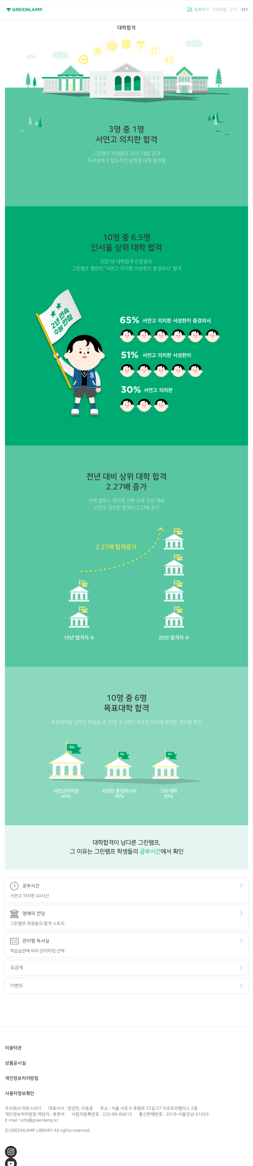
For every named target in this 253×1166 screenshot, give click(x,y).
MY (244, 9)
